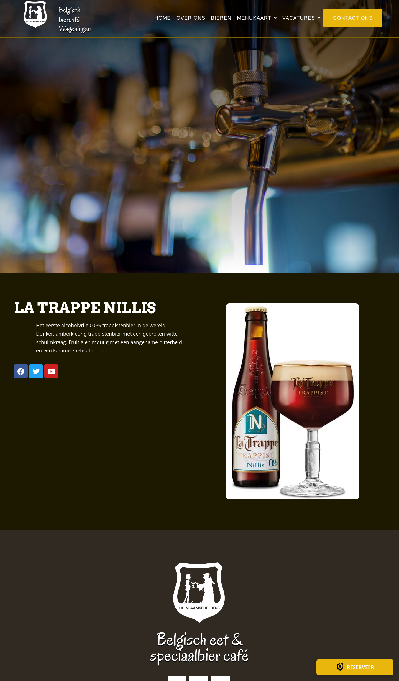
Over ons (191, 18)
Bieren (221, 18)
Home (163, 18)
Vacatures (301, 18)
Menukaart (257, 18)
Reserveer (355, 667)
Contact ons (353, 18)
